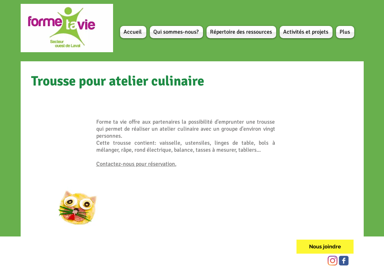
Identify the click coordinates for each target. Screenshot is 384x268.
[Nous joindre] (325, 247)
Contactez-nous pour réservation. (136, 163)
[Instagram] (332, 261)
